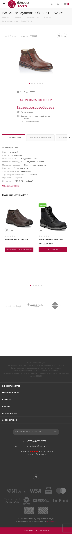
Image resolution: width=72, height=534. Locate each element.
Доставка (64, 138)
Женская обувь (11, 386)
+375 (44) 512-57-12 (36, 441)
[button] (29, 84)
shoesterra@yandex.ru (38, 446)
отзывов (31, 454)
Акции (6, 406)
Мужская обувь (11, 393)
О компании (9, 420)
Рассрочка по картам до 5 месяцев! (35, 107)
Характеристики (14, 138)
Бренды (6, 399)
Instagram (36, 477)
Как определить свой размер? (36, 100)
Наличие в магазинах (40, 138)
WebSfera (51, 522)
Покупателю (9, 413)
